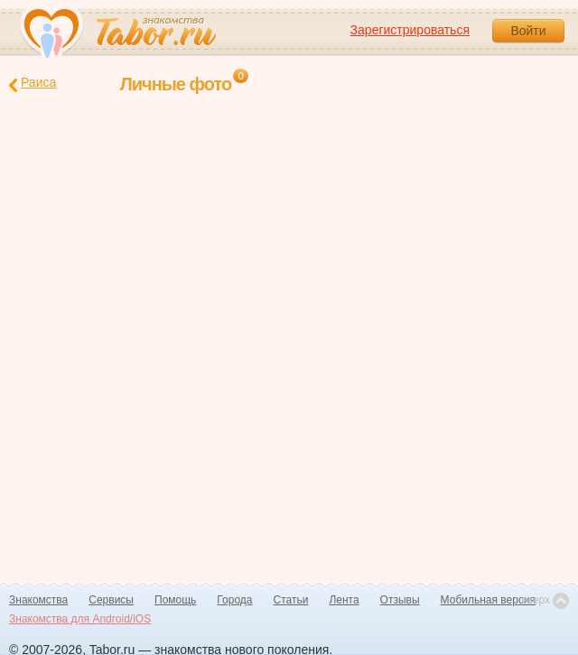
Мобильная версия (488, 600)
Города (234, 600)
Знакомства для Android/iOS (80, 619)
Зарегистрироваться (410, 30)
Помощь (175, 600)
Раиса (32, 83)
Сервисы (111, 600)
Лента (344, 600)
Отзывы (400, 600)
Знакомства (38, 600)
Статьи (291, 600)
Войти (527, 30)
